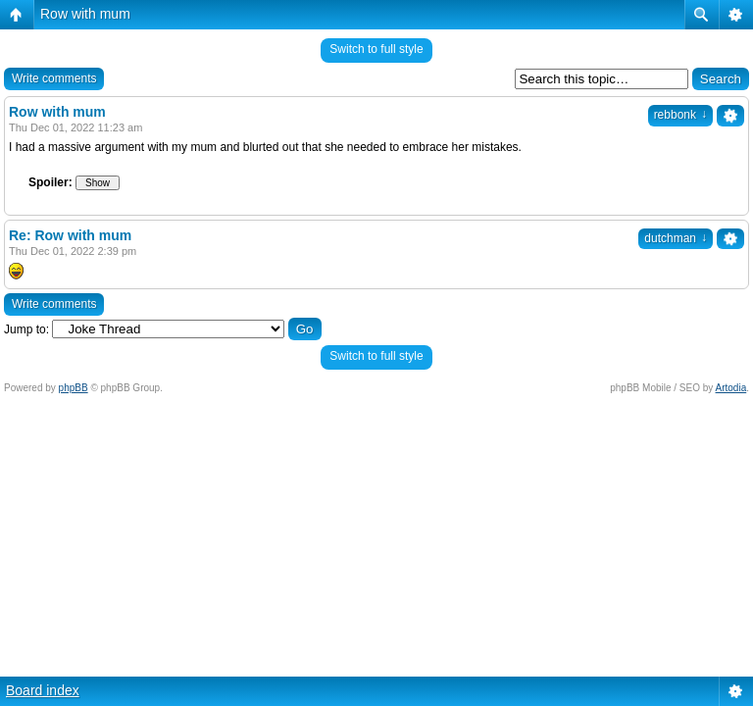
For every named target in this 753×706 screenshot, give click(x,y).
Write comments (54, 78)
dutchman (675, 238)
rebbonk (680, 115)
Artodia (731, 387)
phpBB (73, 387)
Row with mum (85, 14)
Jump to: (26, 329)
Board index (42, 690)
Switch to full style (376, 49)
